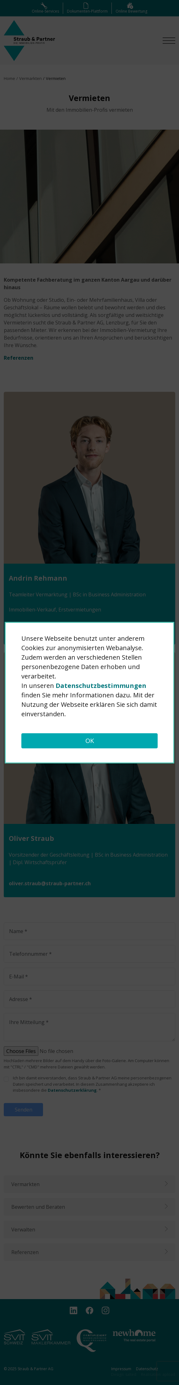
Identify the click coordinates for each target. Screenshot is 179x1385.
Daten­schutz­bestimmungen (101, 685)
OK (89, 740)
